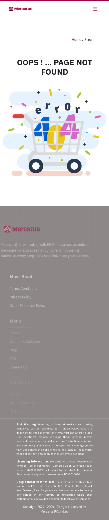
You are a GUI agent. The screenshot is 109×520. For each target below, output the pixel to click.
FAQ (13, 361)
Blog (13, 353)
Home (76, 39)
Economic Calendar (25, 344)
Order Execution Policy (27, 309)
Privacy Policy (20, 300)
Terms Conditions (23, 292)
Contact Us (18, 370)
